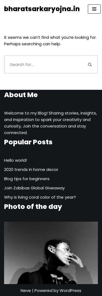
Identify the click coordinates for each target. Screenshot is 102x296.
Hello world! (15, 160)
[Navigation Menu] (94, 9)
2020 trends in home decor (31, 169)
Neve (26, 290)
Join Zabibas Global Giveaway (34, 188)
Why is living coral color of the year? (40, 197)
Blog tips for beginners (27, 179)
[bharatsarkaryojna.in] (42, 9)
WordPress (70, 290)
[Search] (43, 64)
